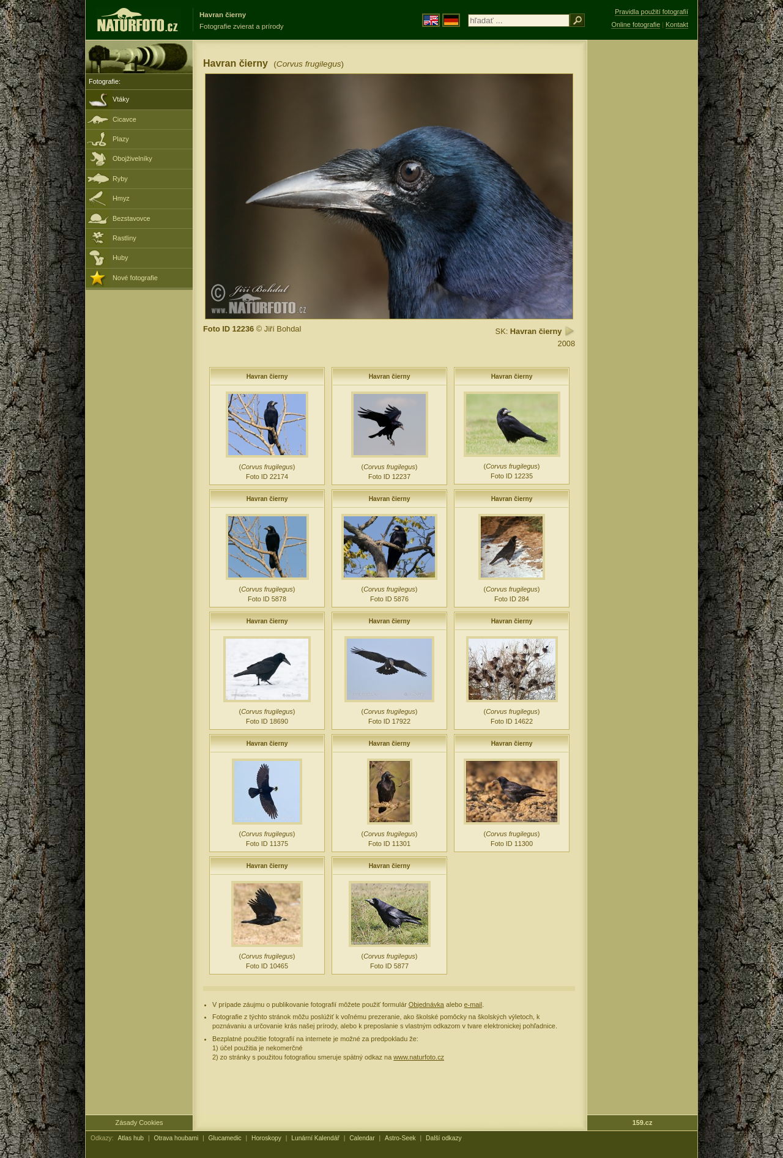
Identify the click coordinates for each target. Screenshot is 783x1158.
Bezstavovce (131, 218)
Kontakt (677, 24)
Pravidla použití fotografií (651, 11)
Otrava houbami (176, 1138)
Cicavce (124, 119)
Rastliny (124, 238)
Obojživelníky (132, 158)
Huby (120, 257)
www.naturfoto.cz (418, 1057)
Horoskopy (266, 1138)
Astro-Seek (400, 1138)
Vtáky (121, 99)
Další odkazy (444, 1138)
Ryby (120, 178)
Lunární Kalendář (315, 1138)
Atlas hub (130, 1138)
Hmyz (121, 198)
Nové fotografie (135, 277)
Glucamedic (225, 1138)
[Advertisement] (642, 235)
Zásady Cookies (139, 1122)
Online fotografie (635, 24)
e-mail (473, 1004)
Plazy (121, 139)
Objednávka (426, 1004)
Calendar (362, 1138)
